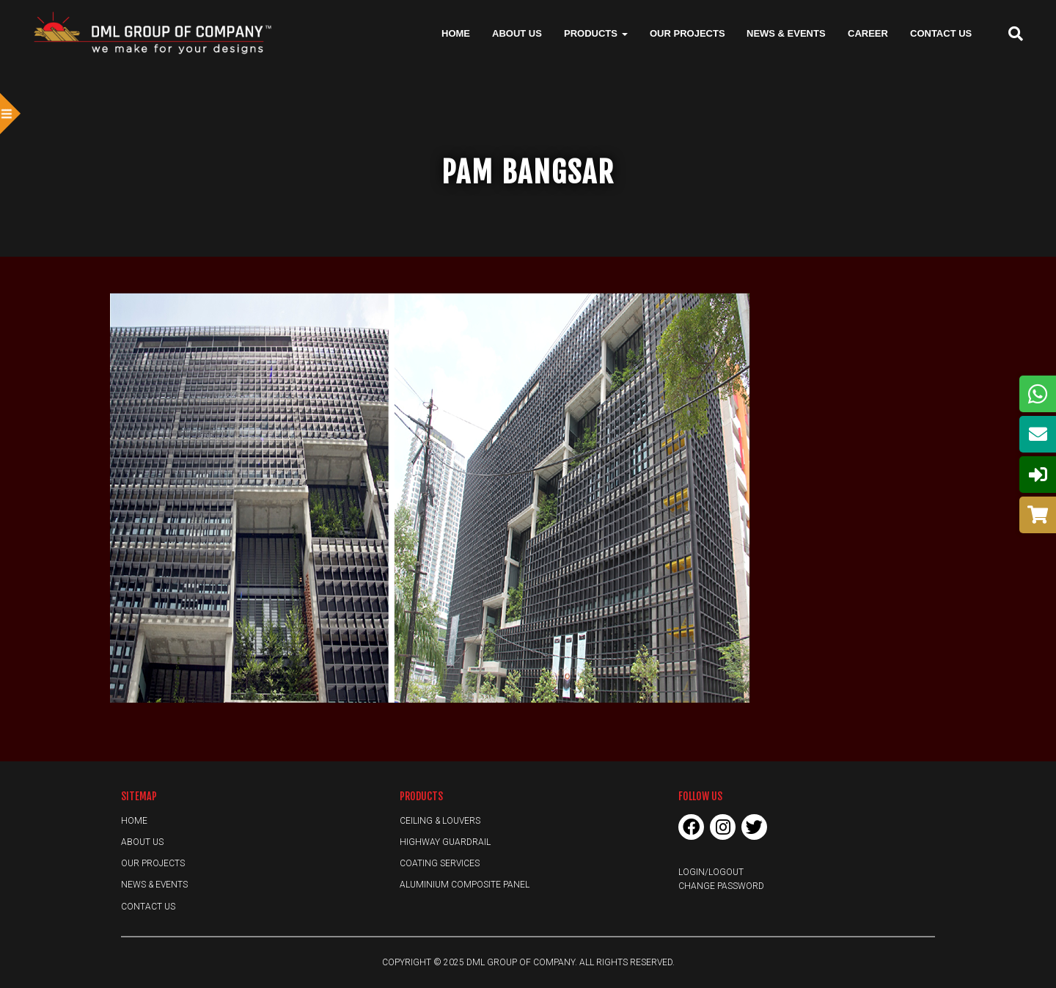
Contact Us (941, 33)
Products (596, 33)
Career (868, 33)
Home (455, 33)
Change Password (721, 886)
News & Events (786, 33)
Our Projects (687, 33)
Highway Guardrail (445, 842)
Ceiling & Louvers (440, 821)
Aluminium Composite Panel (464, 884)
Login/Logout (711, 872)
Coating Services (440, 863)
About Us (517, 33)
